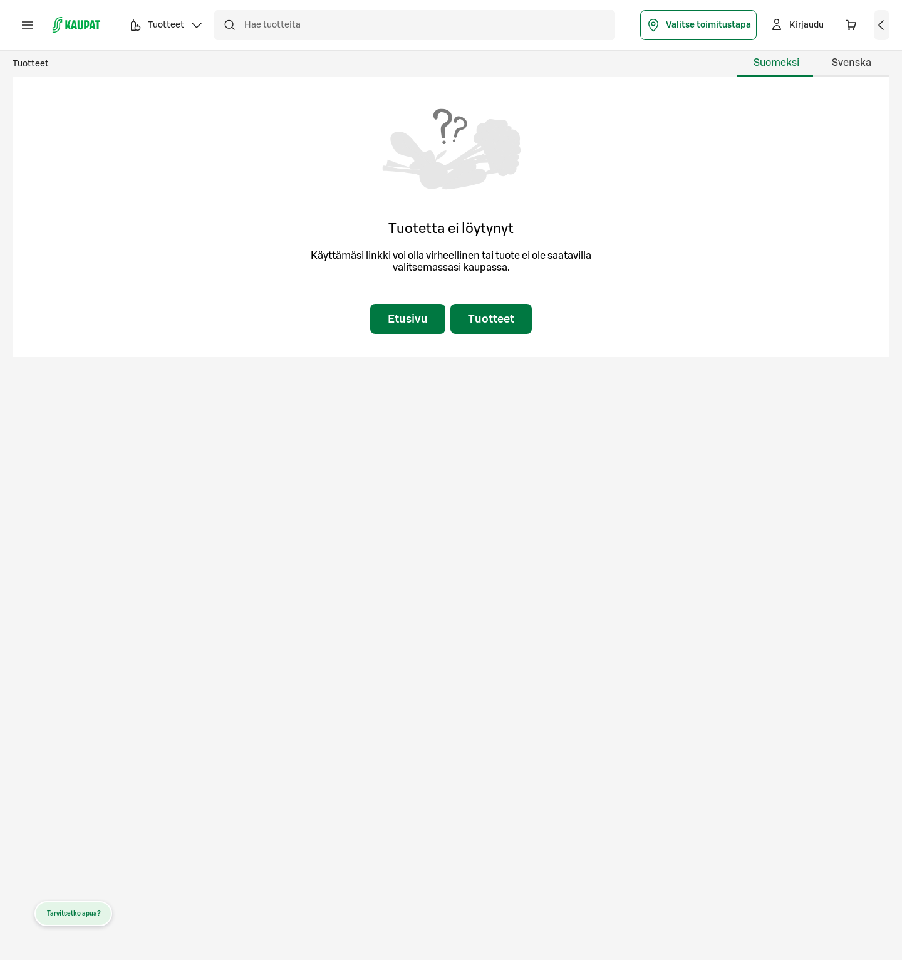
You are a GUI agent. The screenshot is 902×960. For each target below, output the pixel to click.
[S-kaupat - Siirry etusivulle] (76, 25)
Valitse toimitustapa (698, 25)
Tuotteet (31, 64)
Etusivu (408, 319)
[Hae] (229, 25)
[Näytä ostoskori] (882, 25)
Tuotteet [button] (166, 27)
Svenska (851, 63)
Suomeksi (776, 63)
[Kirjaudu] (796, 25)
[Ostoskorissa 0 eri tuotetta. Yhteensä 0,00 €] (851, 25)
